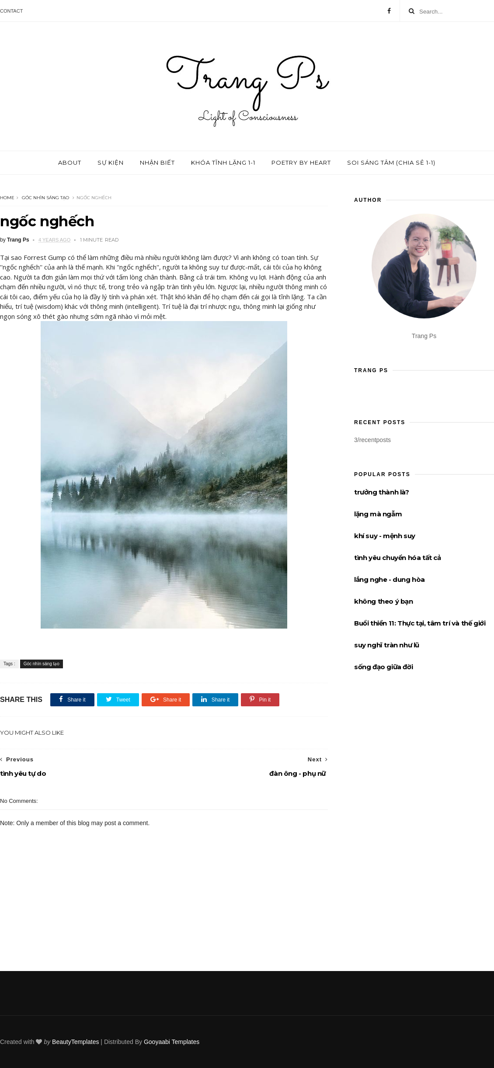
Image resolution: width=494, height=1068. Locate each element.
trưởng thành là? (381, 492)
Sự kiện (110, 162)
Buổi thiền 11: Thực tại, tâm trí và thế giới (419, 623)
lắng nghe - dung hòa (389, 579)
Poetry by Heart (301, 162)
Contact (11, 11)
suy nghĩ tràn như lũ (386, 645)
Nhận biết (157, 162)
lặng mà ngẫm (378, 514)
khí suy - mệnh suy (384, 536)
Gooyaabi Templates (171, 1041)
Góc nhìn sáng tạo (45, 197)
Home (7, 197)
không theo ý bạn (383, 601)
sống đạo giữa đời (383, 667)
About (69, 162)
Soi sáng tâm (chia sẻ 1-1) (391, 162)
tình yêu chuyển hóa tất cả (397, 557)
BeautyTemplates (75, 1041)
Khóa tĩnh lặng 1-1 (223, 162)
